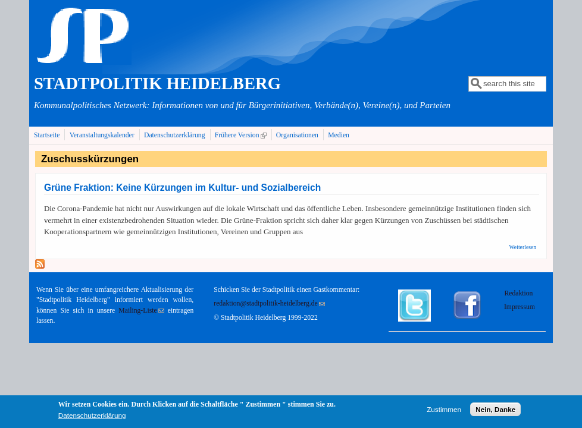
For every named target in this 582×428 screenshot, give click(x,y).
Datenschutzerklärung (174, 135)
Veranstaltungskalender (102, 135)
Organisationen (297, 135)
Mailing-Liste (141, 310)
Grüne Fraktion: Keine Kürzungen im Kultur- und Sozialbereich (182, 187)
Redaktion (519, 293)
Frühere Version (242, 135)
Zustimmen (444, 410)
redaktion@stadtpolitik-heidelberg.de (269, 303)
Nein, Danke (495, 410)
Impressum (519, 307)
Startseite (47, 135)
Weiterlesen (522, 247)
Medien (338, 135)
